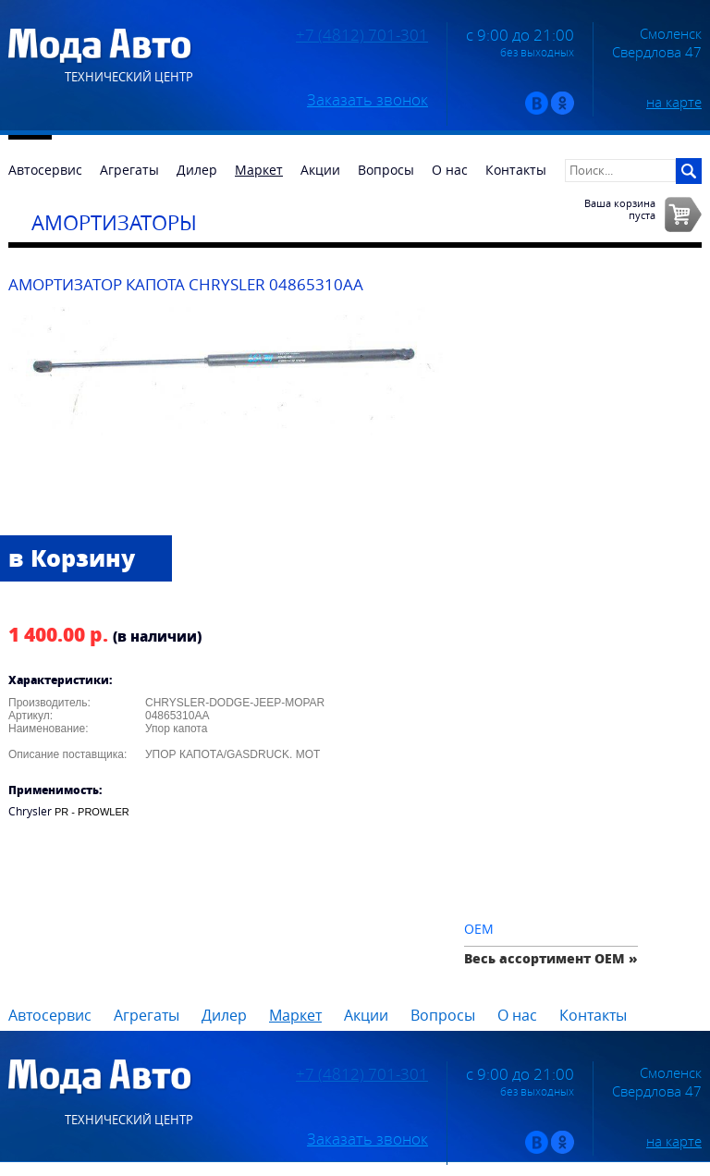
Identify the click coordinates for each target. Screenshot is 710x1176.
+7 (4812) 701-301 (362, 35)
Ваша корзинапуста (619, 209)
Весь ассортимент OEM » (551, 958)
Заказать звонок (367, 100)
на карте (674, 101)
